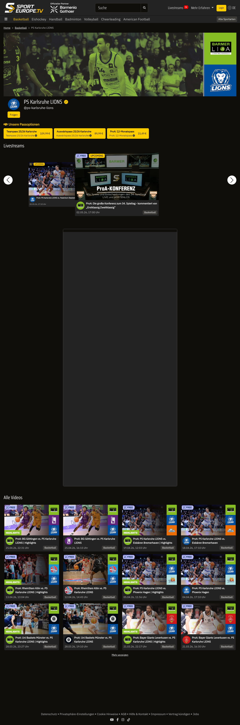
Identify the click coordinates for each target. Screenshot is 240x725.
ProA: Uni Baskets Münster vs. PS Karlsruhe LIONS (93, 639)
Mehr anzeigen (120, 654)
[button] (8, 179)
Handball (55, 19)
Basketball (21, 19)
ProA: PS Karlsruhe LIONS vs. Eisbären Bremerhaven (208, 540)
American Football (136, 19)
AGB (124, 714)
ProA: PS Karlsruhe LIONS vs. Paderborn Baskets (55, 198)
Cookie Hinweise (108, 714)
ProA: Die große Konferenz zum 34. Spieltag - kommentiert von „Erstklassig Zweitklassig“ (121, 205)
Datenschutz (49, 714)
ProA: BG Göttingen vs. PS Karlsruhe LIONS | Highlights (35, 540)
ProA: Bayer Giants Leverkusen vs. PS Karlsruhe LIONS (213, 639)
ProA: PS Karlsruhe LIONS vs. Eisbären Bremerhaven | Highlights (152, 540)
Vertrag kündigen (180, 714)
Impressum (158, 714)
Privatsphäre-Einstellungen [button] (77, 714)
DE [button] (232, 8)
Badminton (73, 19)
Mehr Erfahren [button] (201, 8)
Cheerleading (111, 19)
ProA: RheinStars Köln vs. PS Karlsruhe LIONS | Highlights (31, 590)
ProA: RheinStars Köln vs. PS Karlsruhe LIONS (90, 590)
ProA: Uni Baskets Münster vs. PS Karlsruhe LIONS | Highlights (34, 639)
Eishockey (39, 19)
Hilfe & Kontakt (139, 714)
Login (221, 8)
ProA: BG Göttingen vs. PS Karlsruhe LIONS (94, 540)
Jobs (196, 714)
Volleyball (91, 19)
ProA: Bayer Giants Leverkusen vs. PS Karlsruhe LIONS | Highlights (154, 639)
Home (7, 27)
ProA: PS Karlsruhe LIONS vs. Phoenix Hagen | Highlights (149, 590)
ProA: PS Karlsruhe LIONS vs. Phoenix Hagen (208, 590)
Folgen (14, 114)
